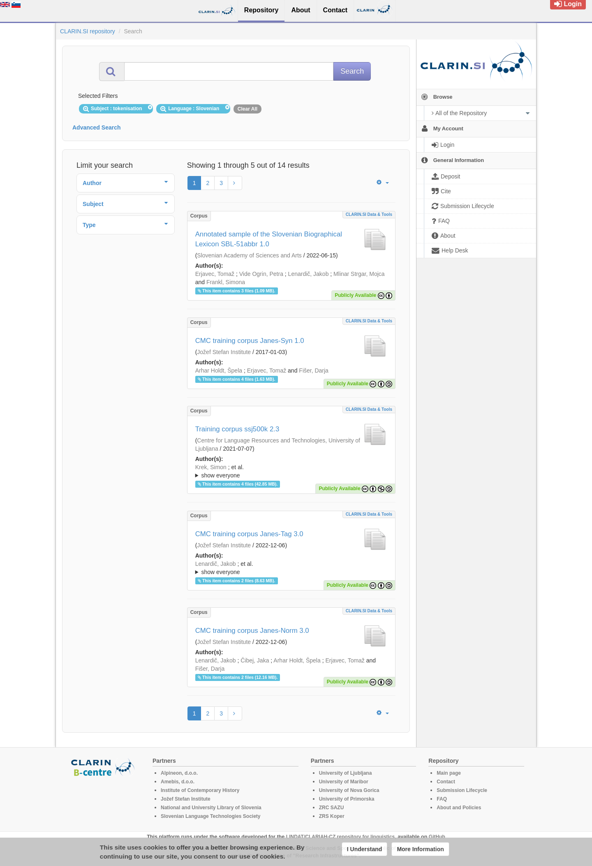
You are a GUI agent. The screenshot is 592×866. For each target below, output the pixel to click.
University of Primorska (347, 799)
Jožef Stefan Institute (224, 352)
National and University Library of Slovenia (211, 807)
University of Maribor (343, 782)
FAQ (442, 799)
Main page (449, 773)
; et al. (291, 471)
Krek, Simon (211, 467)
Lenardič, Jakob (308, 274)
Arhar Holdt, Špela (218, 370)
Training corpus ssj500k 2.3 (237, 429)
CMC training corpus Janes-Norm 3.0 (252, 630)
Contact (446, 782)
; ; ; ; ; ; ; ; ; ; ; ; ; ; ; (291, 471)
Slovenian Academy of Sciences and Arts (249, 255)
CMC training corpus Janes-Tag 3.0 (249, 534)
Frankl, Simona (225, 282)
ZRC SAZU (331, 807)
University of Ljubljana (345, 773)
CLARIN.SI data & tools (369, 214)
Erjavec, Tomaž (214, 274)
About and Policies (459, 807)
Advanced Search (96, 127)
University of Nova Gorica (349, 790)
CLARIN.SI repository (87, 31)
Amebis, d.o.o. (177, 782)
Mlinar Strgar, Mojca (358, 274)
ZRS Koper (332, 816)
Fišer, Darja (313, 370)
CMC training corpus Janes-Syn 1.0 (249, 341)
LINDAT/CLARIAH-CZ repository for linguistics (340, 837)
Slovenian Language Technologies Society (211, 816)
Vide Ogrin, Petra (261, 274)
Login (568, 3)
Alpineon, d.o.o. (179, 773)
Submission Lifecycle (462, 790)
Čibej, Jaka (254, 660)
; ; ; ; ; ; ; (291, 568)
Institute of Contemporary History (200, 790)
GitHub (437, 837)
